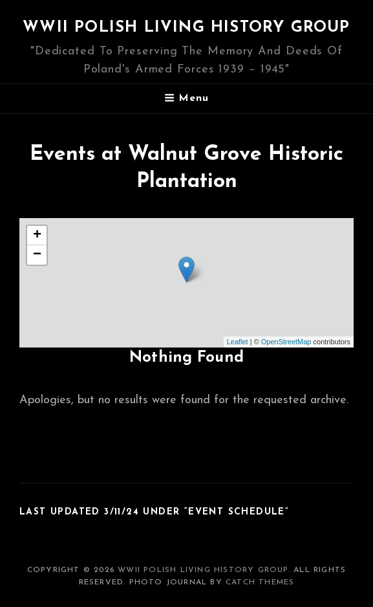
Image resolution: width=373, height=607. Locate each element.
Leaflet (237, 342)
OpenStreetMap (286, 342)
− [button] (37, 255)
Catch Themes (260, 582)
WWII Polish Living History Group (186, 28)
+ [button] (37, 235)
